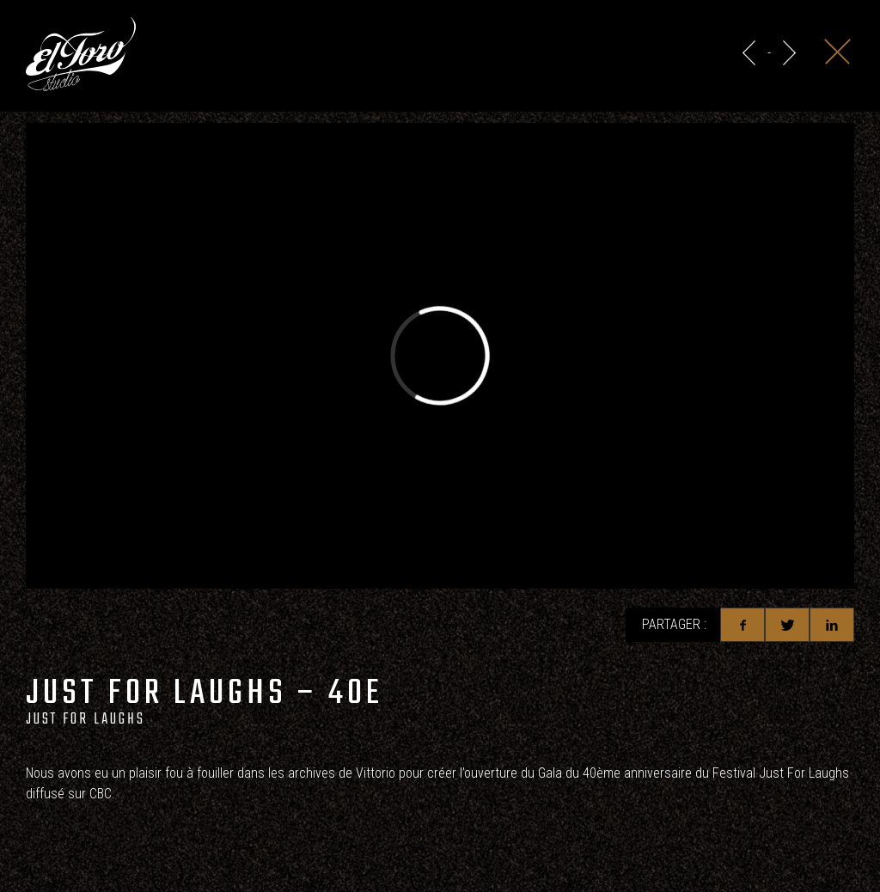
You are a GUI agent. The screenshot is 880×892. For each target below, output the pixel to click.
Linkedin (832, 625)
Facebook (742, 625)
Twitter (787, 625)
